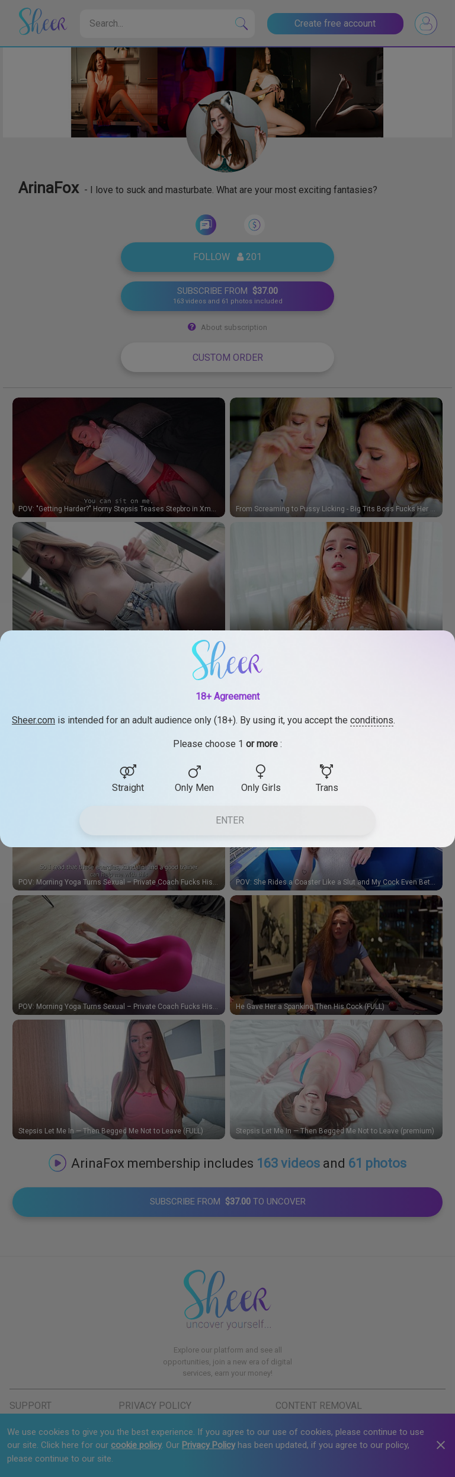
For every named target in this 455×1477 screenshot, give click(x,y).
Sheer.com (33, 720)
